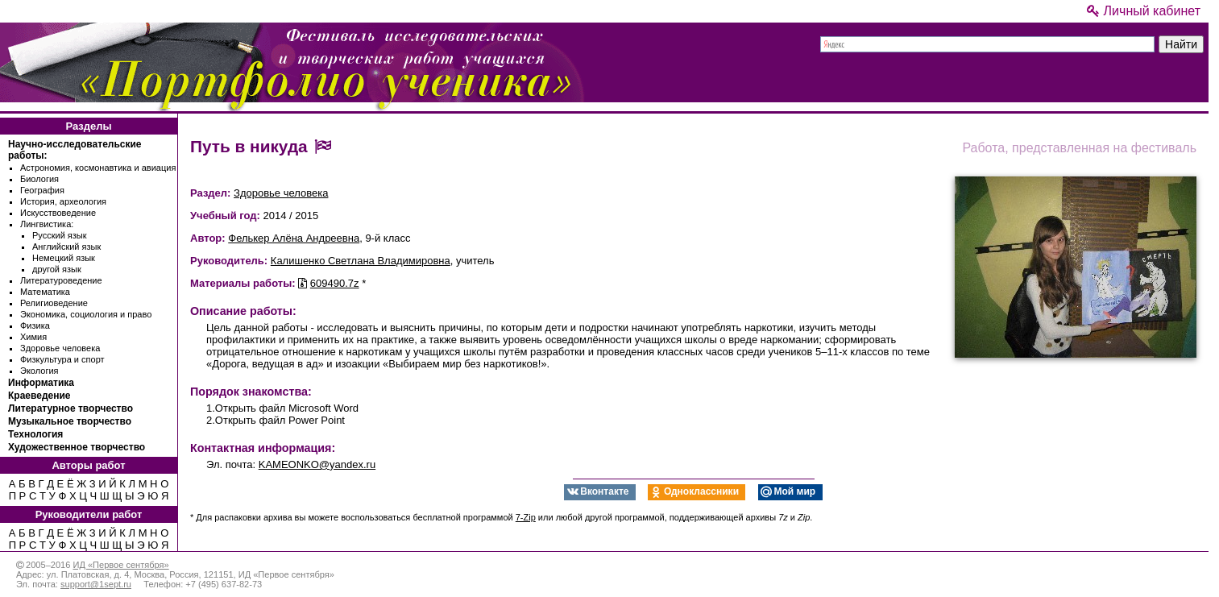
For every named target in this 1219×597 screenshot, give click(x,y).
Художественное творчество (76, 447)
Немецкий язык (63, 258)
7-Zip (526, 517)
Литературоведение (61, 280)
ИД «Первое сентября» (120, 565)
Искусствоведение (58, 213)
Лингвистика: (46, 224)
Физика (35, 325)
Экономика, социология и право (85, 314)
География (42, 190)
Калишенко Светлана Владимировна (360, 261)
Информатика (41, 382)
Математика (45, 291)
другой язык (56, 269)
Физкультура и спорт (62, 359)
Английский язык (66, 246)
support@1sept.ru (95, 584)
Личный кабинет (1143, 11)
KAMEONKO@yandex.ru (317, 464)
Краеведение (39, 395)
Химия (33, 337)
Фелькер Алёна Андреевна (293, 238)
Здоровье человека (60, 348)
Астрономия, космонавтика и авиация (98, 167)
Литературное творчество (70, 408)
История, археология (63, 201)
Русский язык (59, 235)
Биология (39, 179)
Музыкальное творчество (69, 421)
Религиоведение (54, 303)
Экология (39, 370)
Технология (35, 434)
